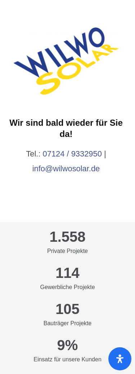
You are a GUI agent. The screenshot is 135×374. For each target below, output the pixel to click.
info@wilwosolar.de (66, 168)
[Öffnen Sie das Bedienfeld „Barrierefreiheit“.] (119, 358)
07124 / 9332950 (72, 153)
